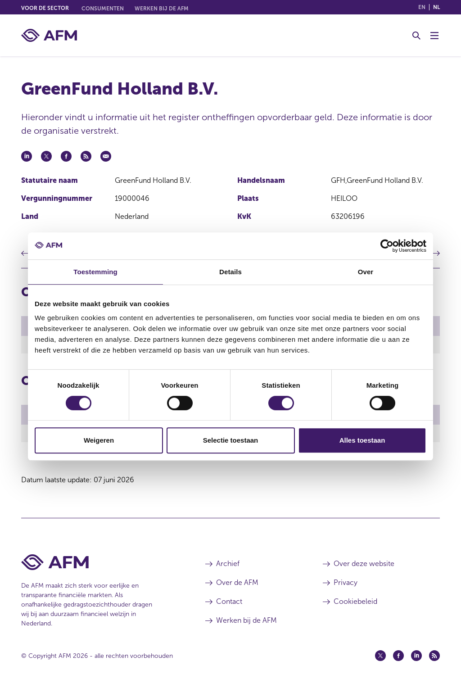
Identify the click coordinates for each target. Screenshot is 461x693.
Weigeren (99, 440)
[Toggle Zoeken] (416, 35)
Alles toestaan (362, 440)
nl (436, 7)
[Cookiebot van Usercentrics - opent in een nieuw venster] (387, 246)
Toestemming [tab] (95, 272)
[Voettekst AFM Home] (99, 565)
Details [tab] (230, 272)
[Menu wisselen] (434, 35)
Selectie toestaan (230, 440)
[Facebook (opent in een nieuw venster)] (398, 658)
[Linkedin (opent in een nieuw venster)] (416, 658)
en (421, 7)
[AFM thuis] (49, 35)
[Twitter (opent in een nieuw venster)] (380, 658)
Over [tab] (366, 272)
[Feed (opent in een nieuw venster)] (434, 658)
